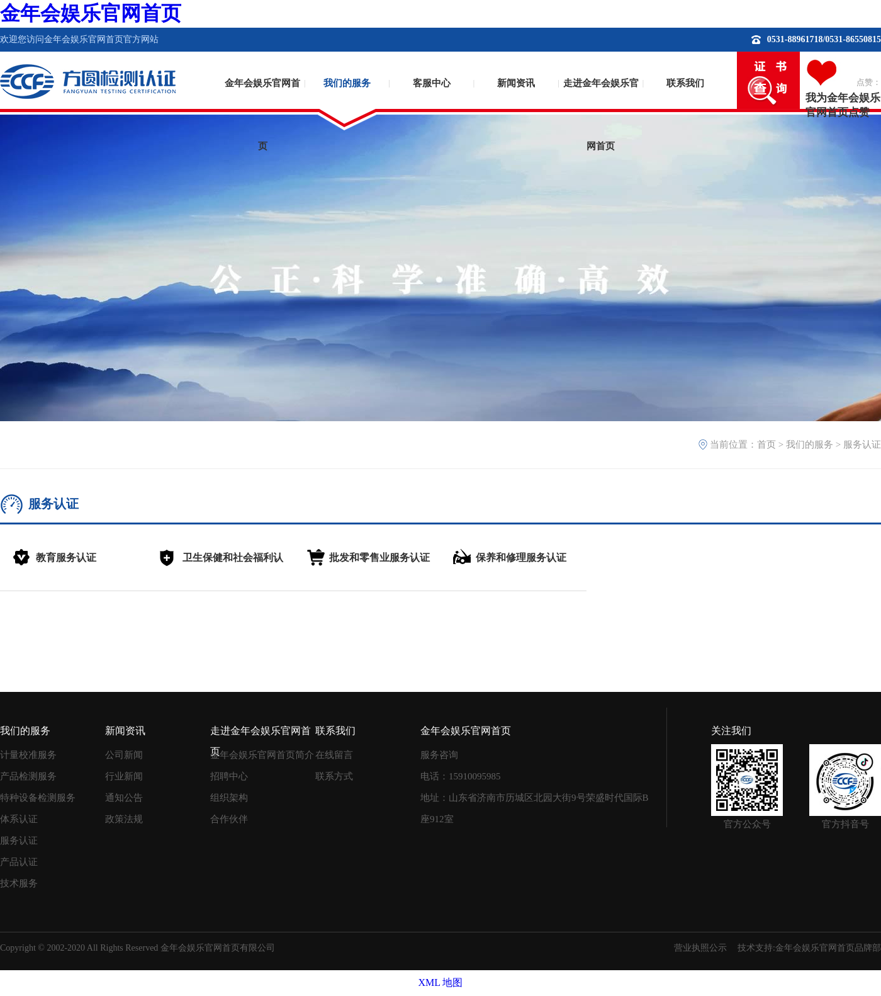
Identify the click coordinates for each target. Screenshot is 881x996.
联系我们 (685, 83)
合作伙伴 (229, 819)
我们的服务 (347, 83)
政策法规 (124, 819)
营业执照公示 (700, 948)
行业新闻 (124, 776)
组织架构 (229, 798)
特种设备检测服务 (38, 798)
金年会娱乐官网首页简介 (262, 755)
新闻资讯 (516, 83)
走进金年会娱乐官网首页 (601, 104)
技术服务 (19, 883)
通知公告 (124, 798)
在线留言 (334, 755)
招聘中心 (229, 776)
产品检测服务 (28, 776)
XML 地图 (440, 982)
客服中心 (432, 83)
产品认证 (19, 862)
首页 (766, 444)
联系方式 (334, 776)
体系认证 (19, 819)
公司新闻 (124, 755)
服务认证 (862, 444)
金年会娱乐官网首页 (90, 13)
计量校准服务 (28, 755)
